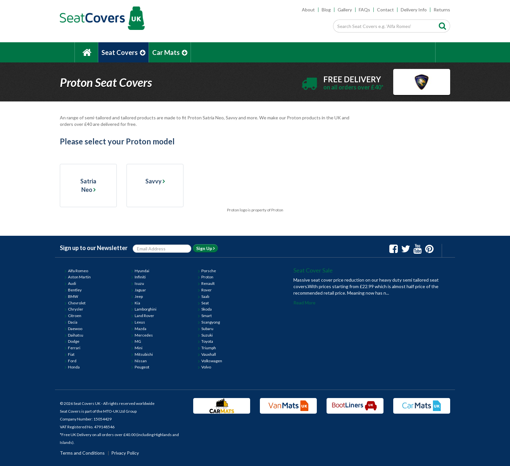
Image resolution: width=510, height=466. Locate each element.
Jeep (139, 296)
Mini (138, 347)
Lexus (140, 322)
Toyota (207, 341)
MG (138, 341)
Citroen (74, 315)
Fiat (71, 354)
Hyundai (142, 270)
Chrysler (75, 309)
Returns (442, 9)
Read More (304, 302)
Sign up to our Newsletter (94, 247)
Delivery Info (414, 9)
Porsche (208, 270)
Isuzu (139, 283)
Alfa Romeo (78, 270)
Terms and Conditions (82, 453)
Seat (205, 302)
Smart (206, 315)
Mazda (140, 328)
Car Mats (169, 52)
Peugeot (142, 367)
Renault (208, 283)
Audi (72, 283)
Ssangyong (210, 322)
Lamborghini (145, 309)
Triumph (208, 347)
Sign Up (205, 248)
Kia (137, 302)
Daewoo (75, 328)
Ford (72, 360)
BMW (73, 296)
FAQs (364, 9)
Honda (74, 367)
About (308, 9)
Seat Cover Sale (313, 270)
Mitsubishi (144, 354)
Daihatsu (75, 335)
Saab (205, 296)
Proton (207, 276)
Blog (326, 9)
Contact (385, 9)
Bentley (75, 289)
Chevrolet (77, 302)
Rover (206, 289)
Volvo (206, 367)
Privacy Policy (125, 453)
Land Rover (144, 315)
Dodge (73, 341)
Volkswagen (211, 360)
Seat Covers (123, 52)
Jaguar (140, 289)
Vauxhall (208, 354)
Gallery (345, 9)
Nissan (141, 360)
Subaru (207, 328)
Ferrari (74, 347)
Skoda (206, 309)
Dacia (72, 322)
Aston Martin (79, 276)
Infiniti (140, 276)
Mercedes (144, 335)
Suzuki (207, 335)
